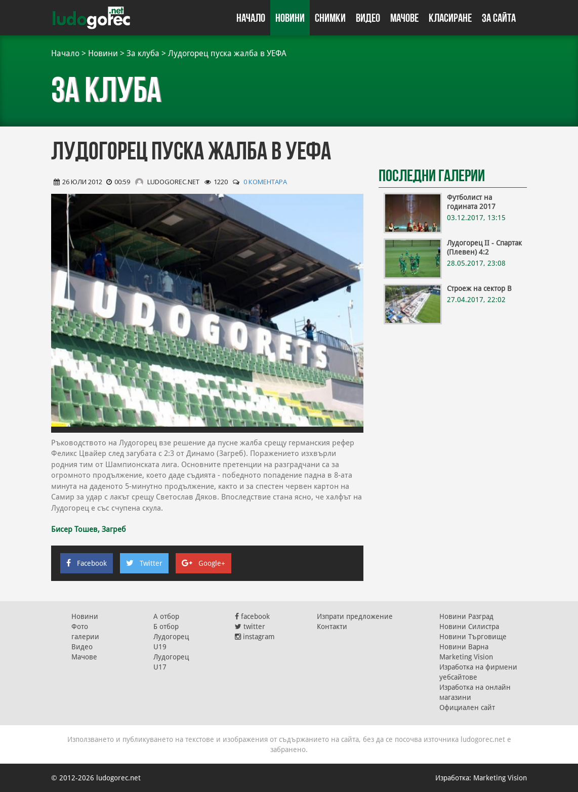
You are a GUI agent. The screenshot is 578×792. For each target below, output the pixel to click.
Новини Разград (466, 616)
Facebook (86, 563)
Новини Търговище (473, 637)
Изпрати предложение (355, 616)
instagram (255, 637)
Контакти (332, 626)
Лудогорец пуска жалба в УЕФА (227, 53)
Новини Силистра (469, 626)
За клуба (143, 53)
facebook (252, 616)
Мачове (404, 17)
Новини (290, 17)
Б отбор (166, 626)
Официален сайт (467, 707)
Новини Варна (463, 647)
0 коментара (265, 181)
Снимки (330, 17)
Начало (250, 17)
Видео (368, 17)
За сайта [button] (499, 17)
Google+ (203, 563)
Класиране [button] (450, 17)
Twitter (144, 563)
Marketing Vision (466, 657)
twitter (250, 626)
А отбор (166, 616)
